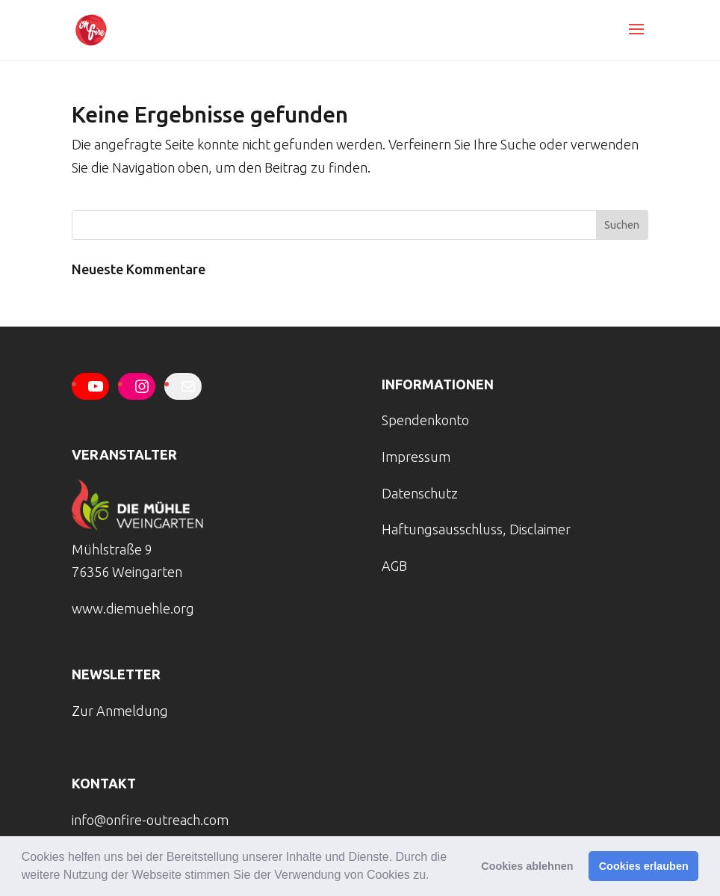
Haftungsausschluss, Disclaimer (476, 529)
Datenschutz (420, 493)
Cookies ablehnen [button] (527, 866)
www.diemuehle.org (133, 608)
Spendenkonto (425, 420)
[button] (434, 876)
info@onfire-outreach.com (150, 819)
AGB (394, 565)
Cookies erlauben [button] (644, 866)
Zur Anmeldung (120, 710)
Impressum (416, 456)
